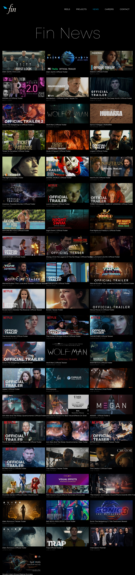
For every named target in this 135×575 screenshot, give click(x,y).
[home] (10, 8)
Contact (124, 9)
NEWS (96, 9)
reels (67, 9)
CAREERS (109, 9)
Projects (81, 9)
